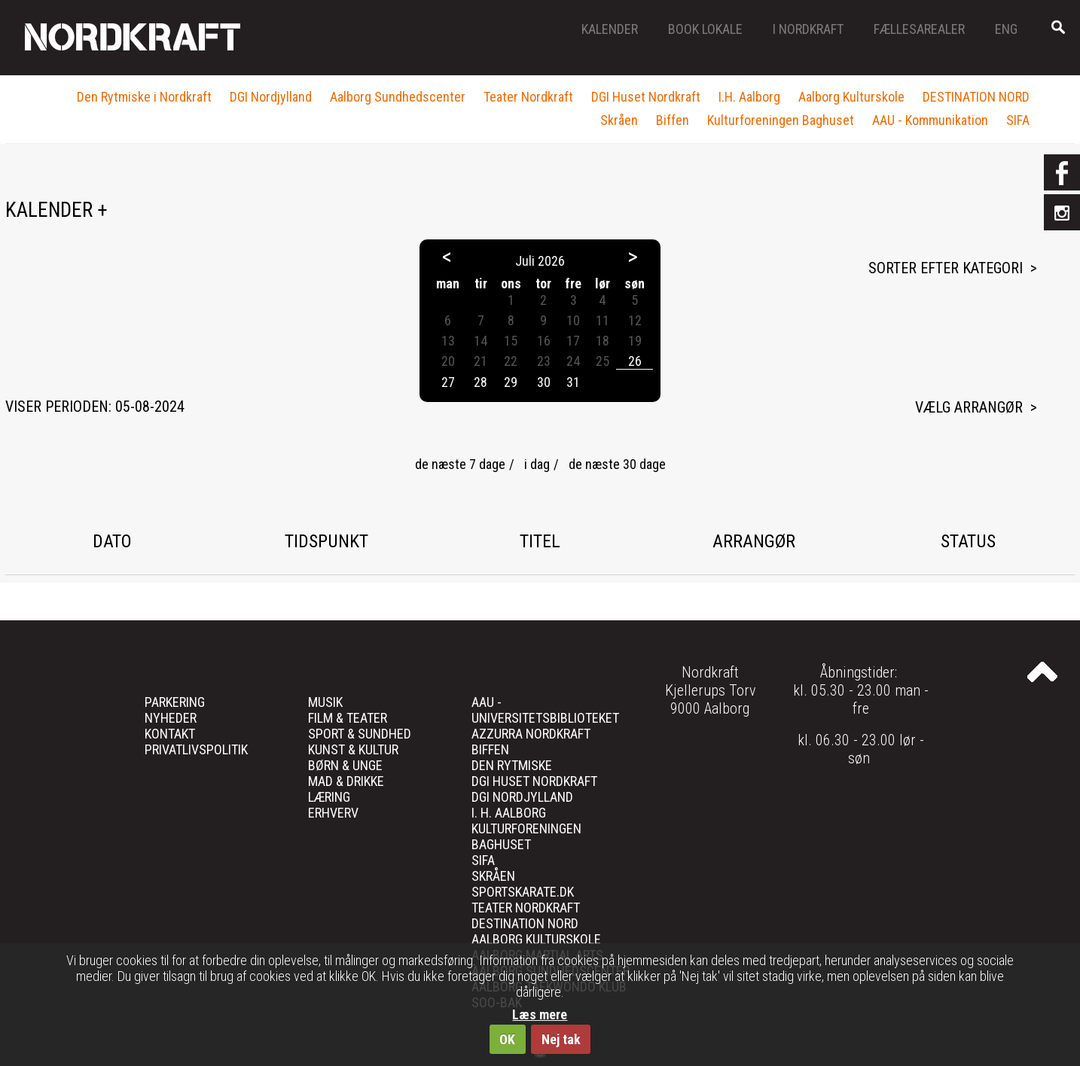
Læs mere (539, 1014)
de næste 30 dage (617, 464)
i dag (537, 464)
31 (573, 382)
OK (507, 1039)
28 (480, 382)
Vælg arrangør (969, 407)
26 (635, 361)
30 (544, 382)
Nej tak (561, 1039)
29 (510, 382)
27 (448, 382)
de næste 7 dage (460, 464)
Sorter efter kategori (945, 268)
